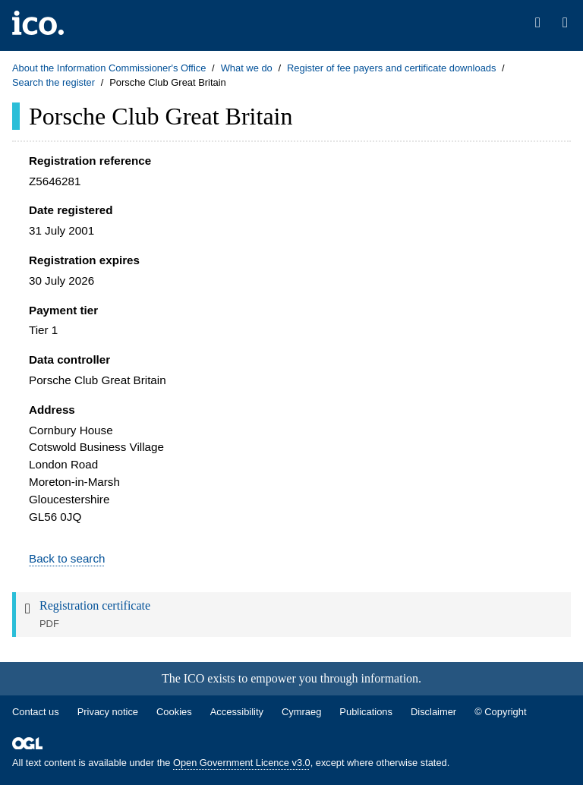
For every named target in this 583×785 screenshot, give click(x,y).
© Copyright (500, 711)
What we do (247, 68)
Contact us (35, 711)
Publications (365, 711)
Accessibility (236, 711)
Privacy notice (107, 711)
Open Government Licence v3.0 (241, 762)
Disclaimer (433, 711)
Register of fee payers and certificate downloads (391, 68)
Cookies (174, 711)
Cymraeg (301, 711)
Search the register (53, 82)
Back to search (67, 558)
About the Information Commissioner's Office (109, 68)
